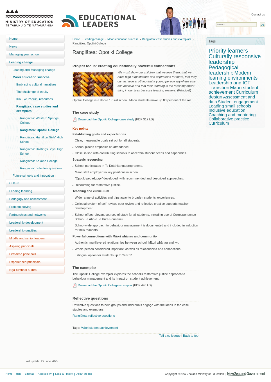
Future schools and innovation (33, 175)
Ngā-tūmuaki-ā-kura (23, 269)
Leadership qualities (23, 230)
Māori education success (31, 77)
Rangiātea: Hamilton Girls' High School (41, 139)
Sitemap (29, 373)
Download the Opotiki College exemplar (105, 285)
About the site (84, 373)
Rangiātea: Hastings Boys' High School (41, 151)
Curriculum (219, 123)
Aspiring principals (21, 246)
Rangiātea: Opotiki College (39, 130)
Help (18, 373)
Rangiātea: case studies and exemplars (37, 109)
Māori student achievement (99, 327)
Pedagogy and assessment (28, 199)
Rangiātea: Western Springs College (39, 120)
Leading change (21, 62)
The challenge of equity (32, 91)
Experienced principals (24, 262)
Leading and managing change (34, 69)
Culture (14, 183)
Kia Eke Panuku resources (34, 99)
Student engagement (238, 101)
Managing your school (24, 54)
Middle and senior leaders (27, 238)
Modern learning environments (233, 75)
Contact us (258, 14)
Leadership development (26, 222)
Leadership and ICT (229, 83)
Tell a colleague (169, 335)
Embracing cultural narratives (36, 84)
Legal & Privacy (64, 373)
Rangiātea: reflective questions (41, 168)
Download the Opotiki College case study (106, 119)
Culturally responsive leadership (235, 59)
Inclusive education (227, 110)
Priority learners (228, 51)
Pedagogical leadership (223, 70)
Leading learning (20, 191)
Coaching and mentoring (232, 114)
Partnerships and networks (27, 214)
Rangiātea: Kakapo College (39, 161)
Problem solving (20, 206)
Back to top (190, 335)
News (13, 46)
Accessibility (45, 373)
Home (13, 38)
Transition (219, 87)
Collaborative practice (229, 118)
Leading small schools (230, 106)
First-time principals (22, 254)
